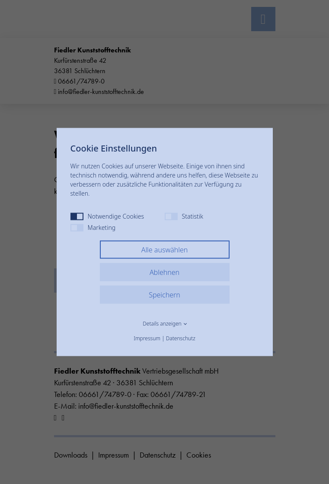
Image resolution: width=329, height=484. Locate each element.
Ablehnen (164, 272)
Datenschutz (180, 338)
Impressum (147, 338)
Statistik (184, 216)
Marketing (93, 227)
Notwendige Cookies (107, 216)
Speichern (164, 295)
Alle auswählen (164, 250)
